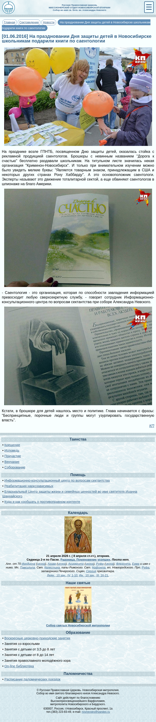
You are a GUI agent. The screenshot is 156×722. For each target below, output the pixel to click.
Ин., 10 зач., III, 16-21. (94, 575)
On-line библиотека (19, 666)
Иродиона (28, 563)
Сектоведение (29, 22)
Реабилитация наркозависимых (28, 486)
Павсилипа (27, 567)
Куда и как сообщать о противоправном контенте (42, 502)
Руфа (100, 563)
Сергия (91, 571)
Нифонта (99, 567)
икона (41, 563)
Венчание (11, 462)
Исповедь (11, 450)
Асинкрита (76, 563)
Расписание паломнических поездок (32, 679)
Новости (49, 22)
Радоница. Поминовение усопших (85, 559)
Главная (9, 22)
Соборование (14, 467)
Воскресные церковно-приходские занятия (37, 638)
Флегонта (123, 563)
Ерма (135, 563)
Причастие (12, 456)
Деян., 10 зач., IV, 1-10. (62, 575)
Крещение (12, 445)
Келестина (52, 567)
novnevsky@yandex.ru (96, 711)
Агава (52, 563)
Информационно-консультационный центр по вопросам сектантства (57, 480)
